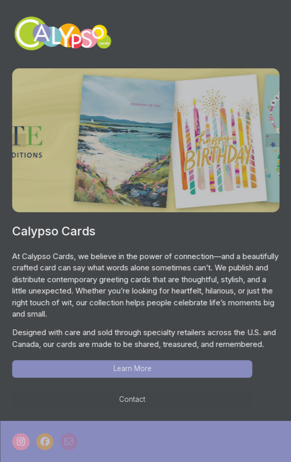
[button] (21, 441)
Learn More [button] (133, 368)
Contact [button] (133, 399)
